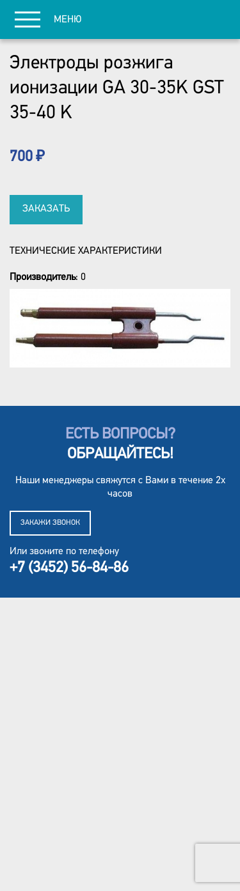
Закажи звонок (50, 523)
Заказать (46, 209)
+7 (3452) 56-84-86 (69, 568)
